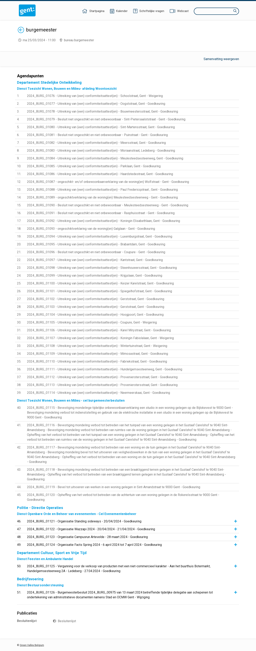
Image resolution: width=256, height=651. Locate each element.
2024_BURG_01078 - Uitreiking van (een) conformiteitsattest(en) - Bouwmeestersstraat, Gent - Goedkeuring (102, 111)
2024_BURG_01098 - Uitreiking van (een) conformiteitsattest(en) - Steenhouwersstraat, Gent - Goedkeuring (102, 268)
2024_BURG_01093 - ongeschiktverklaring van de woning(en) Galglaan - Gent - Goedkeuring (91, 229)
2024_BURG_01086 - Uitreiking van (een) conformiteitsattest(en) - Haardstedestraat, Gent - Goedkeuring (100, 174)
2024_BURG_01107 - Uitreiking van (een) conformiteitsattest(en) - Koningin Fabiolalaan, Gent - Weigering (100, 338)
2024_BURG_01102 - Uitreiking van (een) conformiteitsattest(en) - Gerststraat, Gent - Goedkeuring (95, 299)
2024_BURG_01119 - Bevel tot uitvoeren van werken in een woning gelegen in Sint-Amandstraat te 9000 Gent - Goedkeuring (113, 487)
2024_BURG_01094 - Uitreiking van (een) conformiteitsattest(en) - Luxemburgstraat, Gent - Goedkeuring (99, 236)
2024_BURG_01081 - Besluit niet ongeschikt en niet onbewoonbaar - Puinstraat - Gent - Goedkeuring (97, 135)
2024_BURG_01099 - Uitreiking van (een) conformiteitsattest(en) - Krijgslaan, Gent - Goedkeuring (94, 275)
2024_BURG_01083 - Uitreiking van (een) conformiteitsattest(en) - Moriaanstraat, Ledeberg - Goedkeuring (101, 150)
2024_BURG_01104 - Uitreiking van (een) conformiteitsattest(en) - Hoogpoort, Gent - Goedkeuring (95, 314)
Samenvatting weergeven (221, 59)
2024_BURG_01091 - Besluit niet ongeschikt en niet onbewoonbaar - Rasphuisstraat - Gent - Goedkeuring (101, 213)
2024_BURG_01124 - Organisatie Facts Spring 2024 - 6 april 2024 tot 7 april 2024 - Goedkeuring (94, 545)
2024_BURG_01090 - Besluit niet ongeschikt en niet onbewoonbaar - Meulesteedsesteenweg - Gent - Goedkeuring (107, 205)
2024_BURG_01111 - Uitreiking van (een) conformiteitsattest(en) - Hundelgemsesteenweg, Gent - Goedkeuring (104, 369)
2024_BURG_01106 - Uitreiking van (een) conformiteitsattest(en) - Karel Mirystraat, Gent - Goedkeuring (99, 330)
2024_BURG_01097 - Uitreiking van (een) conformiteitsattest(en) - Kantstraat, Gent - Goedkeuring (95, 260)
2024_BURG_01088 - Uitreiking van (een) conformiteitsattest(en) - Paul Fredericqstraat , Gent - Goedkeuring (102, 189)
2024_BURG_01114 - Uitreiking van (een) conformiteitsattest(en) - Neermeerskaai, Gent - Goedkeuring (98, 393)
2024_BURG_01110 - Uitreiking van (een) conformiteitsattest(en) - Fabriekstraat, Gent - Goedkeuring (97, 361)
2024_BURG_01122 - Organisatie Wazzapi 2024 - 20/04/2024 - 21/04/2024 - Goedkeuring (91, 529)
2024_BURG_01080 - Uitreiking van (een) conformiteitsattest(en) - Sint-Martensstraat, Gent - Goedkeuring (101, 127)
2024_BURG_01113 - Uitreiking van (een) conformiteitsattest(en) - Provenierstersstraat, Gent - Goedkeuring (102, 385)
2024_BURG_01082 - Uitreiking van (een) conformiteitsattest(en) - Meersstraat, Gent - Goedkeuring (96, 143)
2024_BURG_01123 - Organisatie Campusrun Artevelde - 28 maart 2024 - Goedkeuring (87, 537)
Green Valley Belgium (32, 645)
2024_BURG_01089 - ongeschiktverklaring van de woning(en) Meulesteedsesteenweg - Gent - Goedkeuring (102, 197)
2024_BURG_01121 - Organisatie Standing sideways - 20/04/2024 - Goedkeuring (84, 521)
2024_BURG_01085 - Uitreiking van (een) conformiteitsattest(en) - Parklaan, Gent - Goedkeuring (94, 166)
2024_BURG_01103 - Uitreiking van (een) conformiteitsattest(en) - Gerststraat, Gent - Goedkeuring (95, 307)
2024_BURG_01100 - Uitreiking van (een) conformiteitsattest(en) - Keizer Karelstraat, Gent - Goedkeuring (100, 283)
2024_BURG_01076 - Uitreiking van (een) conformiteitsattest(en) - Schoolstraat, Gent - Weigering (95, 96)
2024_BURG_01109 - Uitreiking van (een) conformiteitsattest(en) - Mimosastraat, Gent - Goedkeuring (97, 354)
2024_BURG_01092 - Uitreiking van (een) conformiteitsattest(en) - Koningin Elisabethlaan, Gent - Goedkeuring (103, 221)
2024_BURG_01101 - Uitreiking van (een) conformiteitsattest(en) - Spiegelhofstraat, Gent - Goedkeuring (99, 291)
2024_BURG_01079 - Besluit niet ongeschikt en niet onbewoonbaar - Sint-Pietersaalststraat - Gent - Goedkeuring (106, 119)
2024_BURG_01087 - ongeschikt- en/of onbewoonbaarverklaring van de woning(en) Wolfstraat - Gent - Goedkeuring (108, 182)
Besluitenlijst (67, 621)
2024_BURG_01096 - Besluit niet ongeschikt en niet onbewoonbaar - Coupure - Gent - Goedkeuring (96, 252)
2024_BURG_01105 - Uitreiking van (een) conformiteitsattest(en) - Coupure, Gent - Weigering (92, 322)
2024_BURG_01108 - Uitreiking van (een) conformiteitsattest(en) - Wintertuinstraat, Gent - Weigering (97, 346)
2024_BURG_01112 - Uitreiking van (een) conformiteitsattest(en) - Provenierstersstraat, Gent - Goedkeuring (102, 377)
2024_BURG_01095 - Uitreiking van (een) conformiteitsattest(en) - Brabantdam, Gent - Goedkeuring (96, 244)
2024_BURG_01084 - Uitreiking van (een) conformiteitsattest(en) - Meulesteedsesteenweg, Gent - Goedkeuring (105, 158)
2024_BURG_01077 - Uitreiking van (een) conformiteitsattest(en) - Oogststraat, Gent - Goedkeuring (96, 104)
